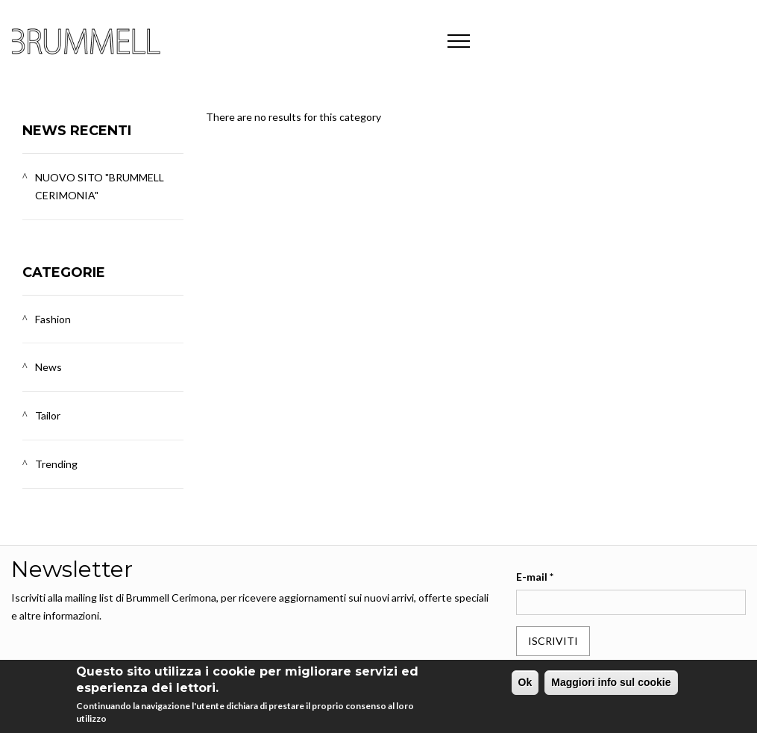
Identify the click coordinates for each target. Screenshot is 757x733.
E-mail (534, 576)
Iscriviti (553, 640)
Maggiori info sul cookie (610, 682)
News (48, 367)
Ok (525, 682)
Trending (56, 464)
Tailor (47, 415)
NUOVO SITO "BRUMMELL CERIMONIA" (99, 186)
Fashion (53, 319)
